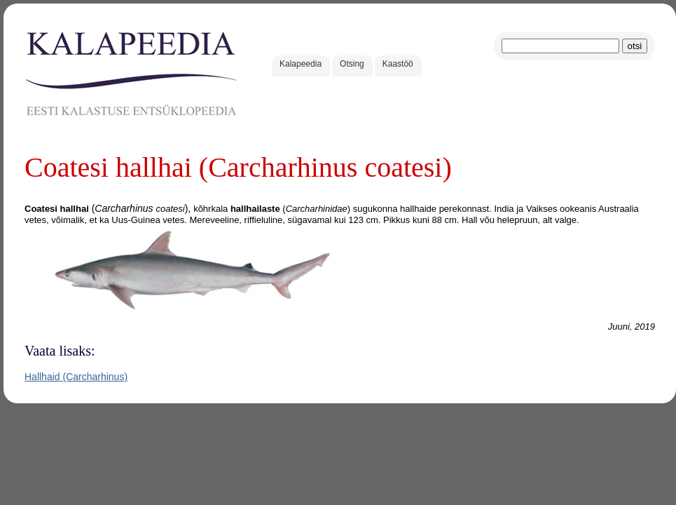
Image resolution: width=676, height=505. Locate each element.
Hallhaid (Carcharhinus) (76, 376)
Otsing (352, 64)
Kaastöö (397, 64)
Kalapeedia (301, 64)
